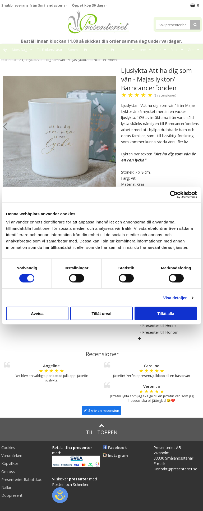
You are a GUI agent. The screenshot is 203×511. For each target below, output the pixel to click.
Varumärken (11, 455)
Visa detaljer (175, 297)
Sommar (74, 49)
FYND (112, 61)
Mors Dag (23, 49)
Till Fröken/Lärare (50, 49)
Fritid (177, 49)
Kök (161, 49)
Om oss (8, 471)
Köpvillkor (9, 463)
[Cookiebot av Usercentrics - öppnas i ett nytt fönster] (174, 194)
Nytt (6, 49)
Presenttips (123, 49)
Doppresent (11, 495)
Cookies (8, 447)
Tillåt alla (165, 313)
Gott (194, 49)
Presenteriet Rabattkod (22, 479)
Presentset (96, 49)
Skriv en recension (101, 410)
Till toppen (101, 429)
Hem (145, 49)
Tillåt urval (102, 313)
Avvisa (37, 313)
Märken (96, 61)
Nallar (6, 487)
